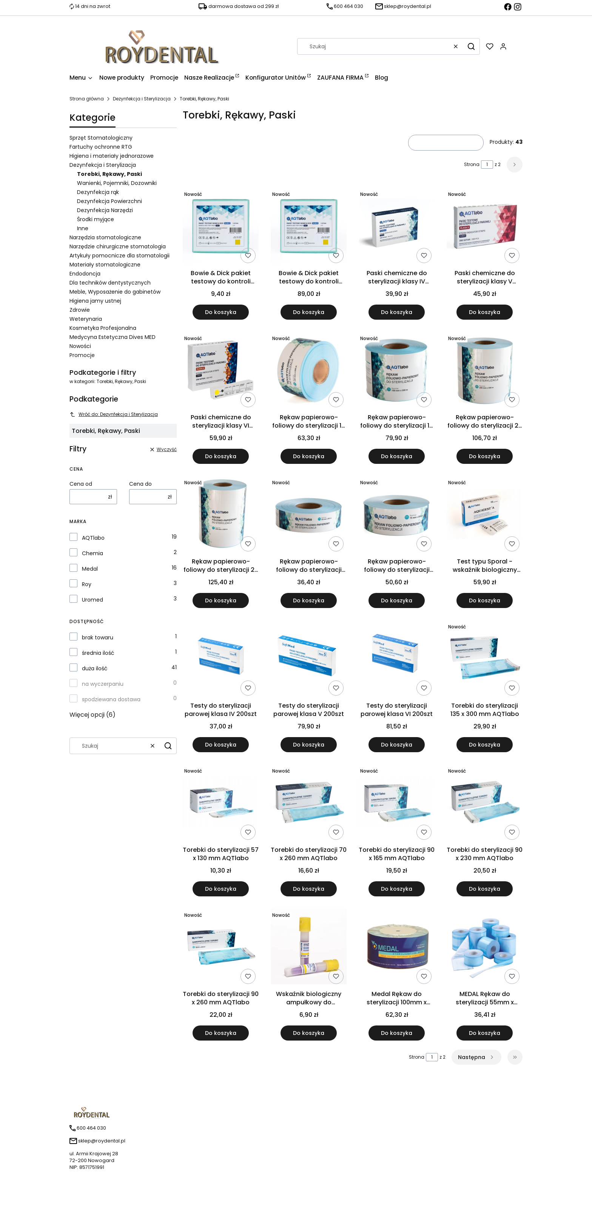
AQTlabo (93, 538)
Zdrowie (79, 310)
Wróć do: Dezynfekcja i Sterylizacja (113, 414)
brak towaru (97, 637)
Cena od (80, 484)
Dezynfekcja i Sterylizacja (142, 98)
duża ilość (95, 668)
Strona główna (86, 98)
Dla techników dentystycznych (110, 282)
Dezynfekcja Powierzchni (109, 201)
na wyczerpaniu (102, 684)
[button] (471, 46)
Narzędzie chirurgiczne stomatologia (117, 246)
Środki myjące (95, 219)
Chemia (92, 553)
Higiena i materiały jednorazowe (111, 156)
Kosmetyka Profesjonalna (102, 328)
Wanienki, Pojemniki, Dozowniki (117, 183)
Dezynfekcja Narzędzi (105, 210)
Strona (471, 164)
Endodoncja (84, 273)
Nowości (80, 346)
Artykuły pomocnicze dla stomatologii (119, 255)
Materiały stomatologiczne (104, 264)
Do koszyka (220, 312)
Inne (82, 228)
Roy (86, 584)
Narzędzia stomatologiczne (105, 237)
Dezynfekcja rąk (98, 192)
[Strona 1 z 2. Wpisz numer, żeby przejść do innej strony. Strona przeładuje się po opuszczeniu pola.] (487, 164)
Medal (90, 569)
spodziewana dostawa (111, 699)
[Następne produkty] (476, 1057)
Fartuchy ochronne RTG (100, 147)
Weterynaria (85, 319)
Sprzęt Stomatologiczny (101, 138)
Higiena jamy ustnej (95, 301)
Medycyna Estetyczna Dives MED (112, 337)
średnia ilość (98, 653)
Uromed (92, 600)
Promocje (82, 355)
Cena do (140, 484)
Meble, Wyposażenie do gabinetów (114, 292)
